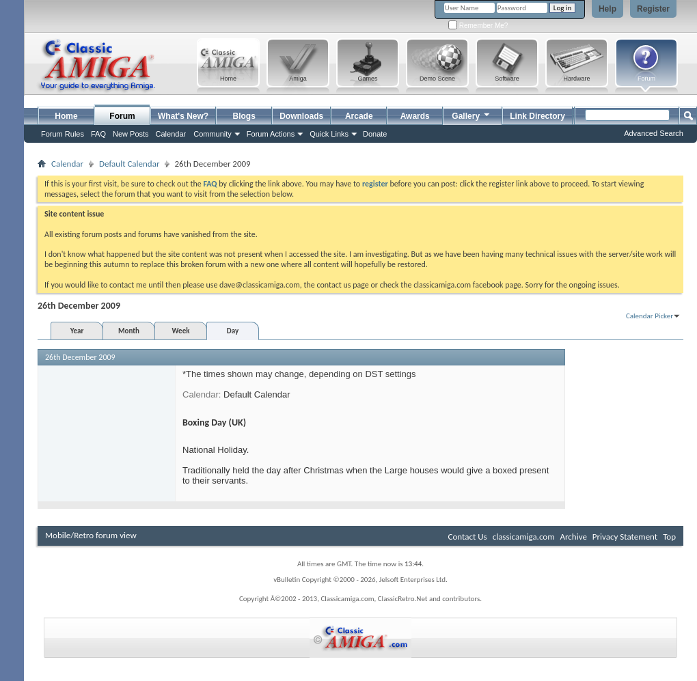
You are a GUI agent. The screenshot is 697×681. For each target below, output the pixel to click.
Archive (573, 536)
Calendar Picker (649, 315)
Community (212, 134)
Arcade (359, 116)
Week (181, 330)
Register (653, 9)
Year (77, 330)
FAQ (98, 134)
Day (232, 330)
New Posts (131, 134)
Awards (415, 116)
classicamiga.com (524, 536)
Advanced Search (653, 133)
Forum (122, 116)
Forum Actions (271, 134)
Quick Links (329, 134)
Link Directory (537, 116)
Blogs (244, 116)
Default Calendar (129, 163)
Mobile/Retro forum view (91, 535)
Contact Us (467, 536)
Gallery (471, 114)
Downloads (301, 116)
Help (607, 9)
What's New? (183, 116)
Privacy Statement (624, 536)
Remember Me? (478, 25)
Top (669, 536)
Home (66, 116)
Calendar (171, 134)
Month (128, 330)
